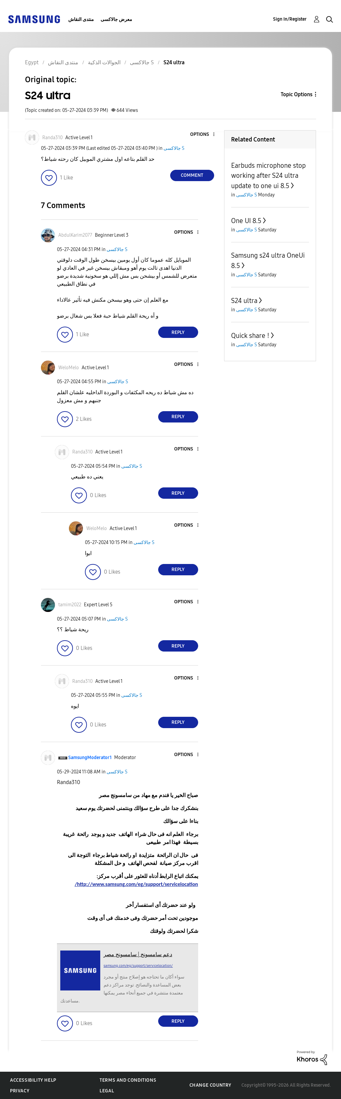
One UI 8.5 (246, 221)
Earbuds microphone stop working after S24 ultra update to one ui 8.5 (268, 175)
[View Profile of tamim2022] (69, 605)
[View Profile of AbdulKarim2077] (75, 235)
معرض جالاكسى (116, 19)
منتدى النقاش (81, 19)
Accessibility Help (33, 1080)
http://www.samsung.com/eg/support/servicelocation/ (136, 884)
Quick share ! (250, 336)
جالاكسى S (174, 148)
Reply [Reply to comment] (177, 332)
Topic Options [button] (296, 94)
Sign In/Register (290, 19)
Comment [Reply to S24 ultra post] (192, 175)
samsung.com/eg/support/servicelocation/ (138, 965)
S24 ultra (244, 301)
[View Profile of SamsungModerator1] (90, 757)
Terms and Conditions (128, 1080)
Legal (107, 1091)
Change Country (210, 1085)
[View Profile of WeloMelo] (68, 368)
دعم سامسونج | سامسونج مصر (138, 954)
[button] (202, 135)
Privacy (19, 1091)
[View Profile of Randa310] (52, 137)
